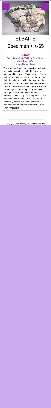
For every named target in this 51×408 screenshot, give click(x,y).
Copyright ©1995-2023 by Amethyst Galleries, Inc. (25, 124)
